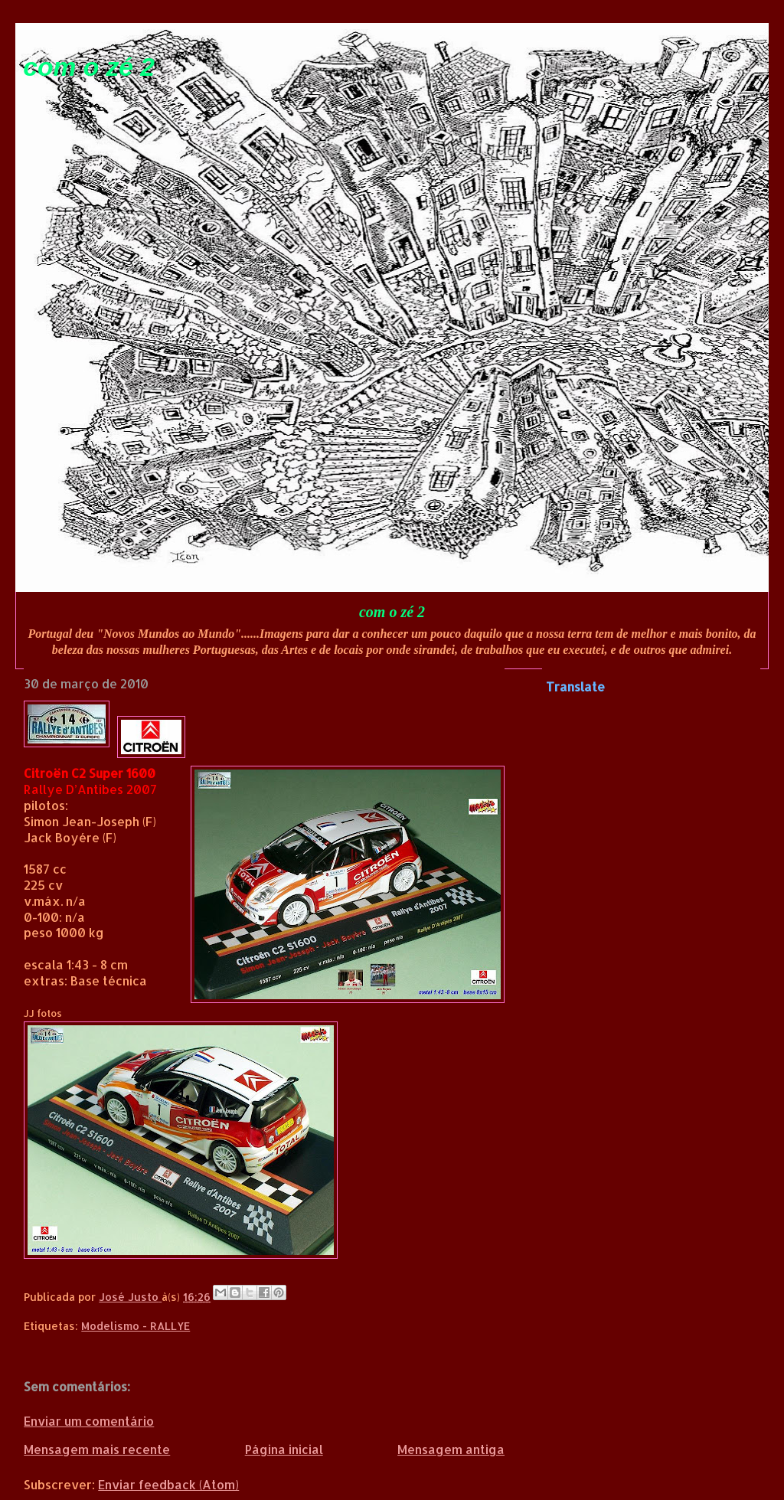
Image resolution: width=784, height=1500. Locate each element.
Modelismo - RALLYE (135, 1325)
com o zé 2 (89, 67)
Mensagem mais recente (97, 1449)
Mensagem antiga (451, 1449)
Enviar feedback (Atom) (168, 1484)
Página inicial (284, 1449)
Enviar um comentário (89, 1421)
